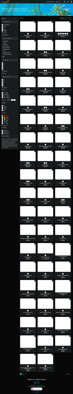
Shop (60, 8)
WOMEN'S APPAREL (6, 52)
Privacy (34, 385)
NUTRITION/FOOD (6, 49)
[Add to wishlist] (35, 22)
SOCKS (4, 51)
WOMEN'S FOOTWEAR (7, 54)
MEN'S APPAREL (6, 46)
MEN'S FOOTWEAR (6, 47)
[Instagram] (38, 382)
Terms (31, 385)
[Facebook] (34, 382)
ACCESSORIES (5, 41)
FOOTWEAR (5, 44)
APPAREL (4, 42)
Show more (4, 32)
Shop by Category (50, 1)
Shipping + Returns (40, 385)
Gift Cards (58, 1)
